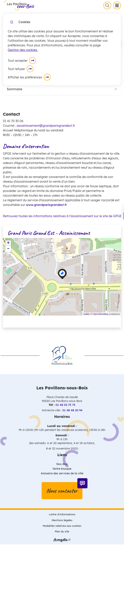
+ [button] (8, 243)
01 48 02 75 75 (65, 405)
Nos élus (62, 464)
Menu (118, 5)
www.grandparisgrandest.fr (46, 205)
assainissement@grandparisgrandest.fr (46, 126)
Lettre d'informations (62, 514)
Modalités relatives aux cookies (62, 525)
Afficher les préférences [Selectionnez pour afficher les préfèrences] (25, 77)
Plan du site (62, 531)
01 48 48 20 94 (72, 410)
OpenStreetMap (100, 314)
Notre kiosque (62, 468)
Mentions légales (62, 520)
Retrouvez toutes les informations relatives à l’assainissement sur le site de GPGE (62, 216)
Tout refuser (16, 69)
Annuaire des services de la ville (62, 473)
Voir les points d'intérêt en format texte (35, 322)
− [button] (8, 249)
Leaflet (86, 314)
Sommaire (62, 89)
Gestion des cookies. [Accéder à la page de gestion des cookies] (23, 50)
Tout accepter (18, 60)
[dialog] (62, 49)
